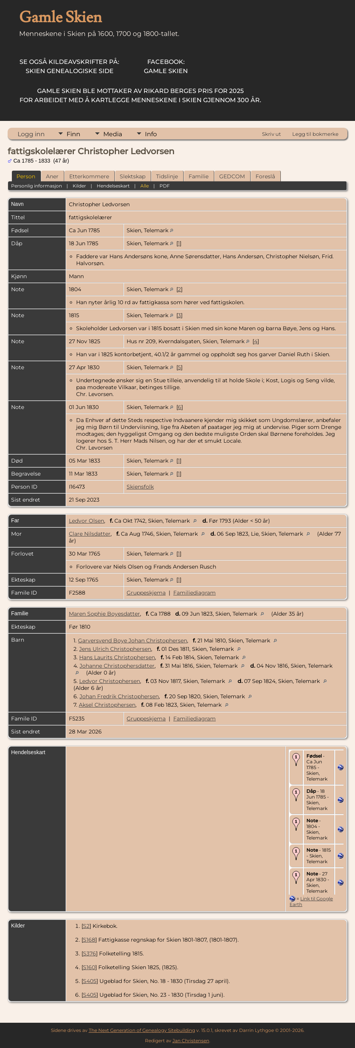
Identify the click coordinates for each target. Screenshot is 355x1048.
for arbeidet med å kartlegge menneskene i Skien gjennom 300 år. (140, 95)
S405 (89, 981)
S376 (89, 953)
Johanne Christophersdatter (117, 665)
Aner (52, 176)
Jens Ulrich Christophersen (115, 648)
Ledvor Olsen (86, 520)
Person (25, 176)
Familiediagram (194, 592)
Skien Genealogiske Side (69, 66)
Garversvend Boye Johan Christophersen (132, 640)
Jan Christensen (191, 1040)
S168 (89, 939)
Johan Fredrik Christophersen (119, 696)
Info (151, 134)
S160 (89, 967)
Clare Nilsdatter (90, 533)
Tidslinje (167, 176)
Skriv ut (271, 134)
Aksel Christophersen (107, 704)
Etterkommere (89, 176)
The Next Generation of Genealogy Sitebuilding (142, 1030)
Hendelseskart (113, 186)
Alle (144, 186)
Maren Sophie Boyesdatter (104, 613)
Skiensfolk (140, 486)
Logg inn (31, 134)
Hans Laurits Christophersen (117, 657)
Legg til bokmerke (315, 134)
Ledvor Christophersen (109, 681)
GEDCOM (232, 176)
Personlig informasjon (36, 186)
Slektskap (132, 176)
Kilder (79, 186)
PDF (165, 186)
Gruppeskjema (146, 592)
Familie (198, 176)
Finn (73, 134)
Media (112, 134)
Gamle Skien (166, 66)
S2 (86, 926)
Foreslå (265, 176)
